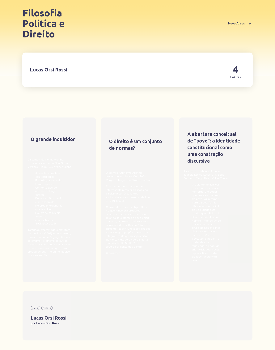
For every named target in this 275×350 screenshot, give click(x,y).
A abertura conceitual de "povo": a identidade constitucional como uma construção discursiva (213, 147)
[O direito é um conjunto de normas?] (137, 199)
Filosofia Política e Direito (44, 23)
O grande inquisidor (53, 139)
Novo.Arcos (236, 23)
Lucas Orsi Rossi (48, 329)
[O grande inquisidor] (59, 199)
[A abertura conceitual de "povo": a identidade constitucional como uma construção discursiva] (215, 199)
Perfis (47, 319)
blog (35, 319)
